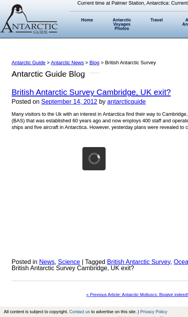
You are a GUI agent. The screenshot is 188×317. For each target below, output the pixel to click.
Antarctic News (67, 62)
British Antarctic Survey (138, 262)
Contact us (79, 311)
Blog (94, 62)
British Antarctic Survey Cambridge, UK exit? (91, 91)
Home (87, 19)
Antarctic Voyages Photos (122, 24)
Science (69, 262)
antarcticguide (126, 101)
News (47, 262)
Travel (156, 19)
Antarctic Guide (29, 62)
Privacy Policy (153, 311)
